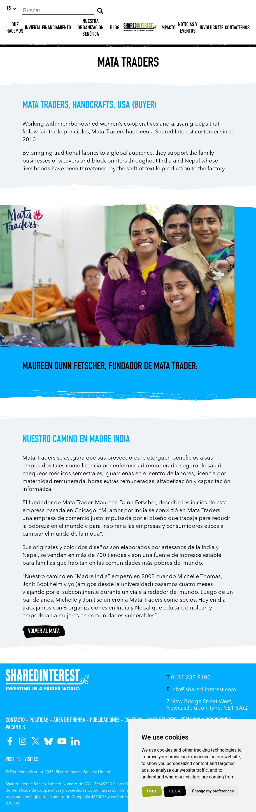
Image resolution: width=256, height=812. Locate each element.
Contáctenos (237, 28)
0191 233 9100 (188, 678)
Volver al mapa (44, 632)
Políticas (38, 720)
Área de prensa (69, 720)
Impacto (168, 28)
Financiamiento (56, 28)
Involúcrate (211, 28)
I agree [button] (152, 792)
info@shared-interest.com (201, 690)
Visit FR (13, 759)
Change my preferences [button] (213, 791)
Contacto (15, 720)
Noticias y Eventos (187, 29)
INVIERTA (32, 28)
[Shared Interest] (140, 28)
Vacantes (15, 728)
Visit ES (31, 759)
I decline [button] (175, 792)
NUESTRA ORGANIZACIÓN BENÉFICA (91, 28)
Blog (115, 28)
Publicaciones (105, 720)
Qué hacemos (14, 29)
